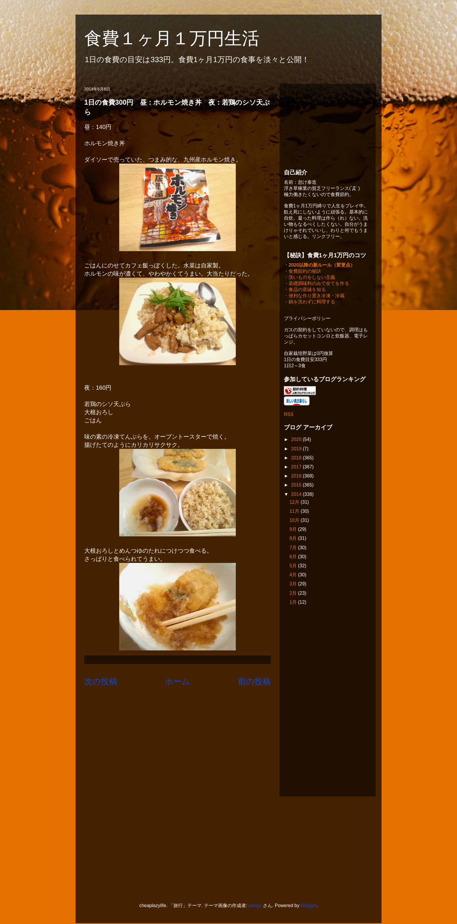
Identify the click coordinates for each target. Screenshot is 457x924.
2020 (297, 440)
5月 (293, 566)
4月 (293, 575)
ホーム (177, 681)
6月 (293, 557)
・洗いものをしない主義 (309, 277)
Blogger (309, 906)
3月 (293, 584)
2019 (297, 449)
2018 (297, 458)
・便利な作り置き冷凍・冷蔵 (314, 296)
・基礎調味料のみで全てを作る (316, 283)
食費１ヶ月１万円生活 (180, 38)
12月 (294, 502)
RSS (288, 414)
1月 (293, 602)
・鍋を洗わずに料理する (309, 302)
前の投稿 (254, 681)
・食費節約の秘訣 (302, 271)
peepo (255, 906)
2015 (297, 485)
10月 (294, 520)
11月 (294, 511)
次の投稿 (100, 681)
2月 (293, 593)
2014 (297, 494)
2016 (297, 476)
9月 (293, 529)
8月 (293, 538)
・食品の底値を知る (305, 290)
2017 (297, 467)
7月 (293, 548)
